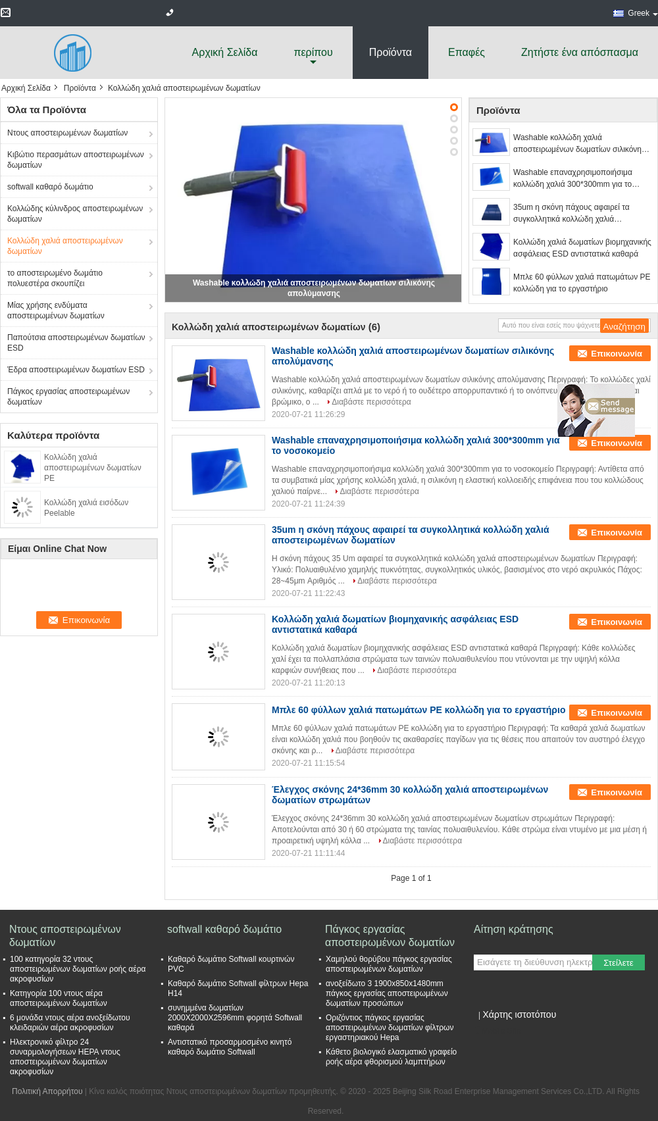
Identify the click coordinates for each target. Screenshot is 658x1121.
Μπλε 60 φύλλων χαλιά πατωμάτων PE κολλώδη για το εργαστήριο (581, 282)
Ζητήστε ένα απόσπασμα (579, 52)
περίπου (312, 52)
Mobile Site (497, 1030)
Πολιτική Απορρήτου (47, 1091)
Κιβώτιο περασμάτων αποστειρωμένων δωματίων (75, 160)
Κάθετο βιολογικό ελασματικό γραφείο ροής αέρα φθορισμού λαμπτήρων (391, 1056)
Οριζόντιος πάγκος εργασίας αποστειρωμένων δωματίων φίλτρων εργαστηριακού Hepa (389, 1027)
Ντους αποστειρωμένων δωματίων (67, 132)
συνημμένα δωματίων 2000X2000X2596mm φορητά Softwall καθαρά (235, 1017)
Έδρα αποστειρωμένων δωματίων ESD (76, 369)
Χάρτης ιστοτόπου (519, 1014)
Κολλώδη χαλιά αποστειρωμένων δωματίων (65, 246)
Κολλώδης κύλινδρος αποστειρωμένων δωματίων (75, 214)
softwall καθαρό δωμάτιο (50, 186)
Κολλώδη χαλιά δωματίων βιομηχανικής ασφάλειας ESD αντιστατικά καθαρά (582, 248)
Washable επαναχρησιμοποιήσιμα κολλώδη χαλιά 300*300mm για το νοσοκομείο (572, 179)
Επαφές (466, 52)
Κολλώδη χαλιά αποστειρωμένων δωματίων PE (92, 468)
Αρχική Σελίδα (225, 52)
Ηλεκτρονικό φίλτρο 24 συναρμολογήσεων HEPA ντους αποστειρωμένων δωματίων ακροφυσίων (65, 1056)
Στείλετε (618, 963)
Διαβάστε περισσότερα (371, 402)
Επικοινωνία (616, 354)
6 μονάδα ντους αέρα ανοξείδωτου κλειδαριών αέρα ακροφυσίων (70, 1022)
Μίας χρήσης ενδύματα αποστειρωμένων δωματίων (56, 310)
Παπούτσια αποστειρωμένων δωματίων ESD (76, 343)
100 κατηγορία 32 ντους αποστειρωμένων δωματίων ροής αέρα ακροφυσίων (77, 969)
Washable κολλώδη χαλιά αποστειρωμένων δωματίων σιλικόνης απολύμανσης (579, 144)
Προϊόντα (390, 52)
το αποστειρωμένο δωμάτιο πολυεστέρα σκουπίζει (55, 278)
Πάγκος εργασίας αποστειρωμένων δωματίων (68, 397)
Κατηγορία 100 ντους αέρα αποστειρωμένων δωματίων (58, 998)
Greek (643, 13)
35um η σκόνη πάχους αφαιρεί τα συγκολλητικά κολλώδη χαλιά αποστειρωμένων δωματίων (571, 214)
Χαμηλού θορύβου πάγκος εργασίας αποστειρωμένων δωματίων (389, 964)
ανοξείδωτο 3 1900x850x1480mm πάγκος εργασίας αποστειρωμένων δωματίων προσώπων (387, 993)
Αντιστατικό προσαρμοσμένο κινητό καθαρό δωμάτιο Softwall (229, 1047)
